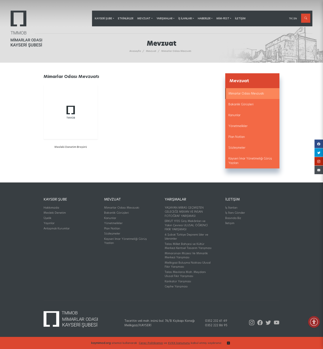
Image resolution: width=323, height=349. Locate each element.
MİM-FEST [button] (222, 18)
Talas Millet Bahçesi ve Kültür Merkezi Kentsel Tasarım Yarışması (188, 246)
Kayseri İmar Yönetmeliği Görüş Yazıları (250, 160)
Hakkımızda (51, 207)
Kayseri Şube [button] (103, 18)
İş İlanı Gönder (235, 213)
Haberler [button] (204, 18)
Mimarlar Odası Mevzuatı (246, 93)
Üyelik (47, 218)
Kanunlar (234, 115)
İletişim (240, 18)
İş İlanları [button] (185, 18)
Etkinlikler (125, 18)
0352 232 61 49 (216, 321)
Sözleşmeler (236, 148)
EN (295, 18)
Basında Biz (233, 218)
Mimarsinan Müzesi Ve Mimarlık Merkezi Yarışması (186, 255)
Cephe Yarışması (176, 286)
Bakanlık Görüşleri (241, 104)
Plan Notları (236, 137)
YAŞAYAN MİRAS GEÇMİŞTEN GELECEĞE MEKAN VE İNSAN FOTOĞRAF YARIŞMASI (184, 212)
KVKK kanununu (179, 345)
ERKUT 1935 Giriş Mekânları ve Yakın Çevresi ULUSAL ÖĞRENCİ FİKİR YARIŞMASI (186, 225)
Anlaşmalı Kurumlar (57, 228)
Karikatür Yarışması (178, 281)
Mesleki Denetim (55, 213)
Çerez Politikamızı (151, 345)
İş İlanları (231, 207)
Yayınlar (49, 223)
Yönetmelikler (238, 126)
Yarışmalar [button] (164, 18)
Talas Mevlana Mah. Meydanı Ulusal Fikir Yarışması (185, 274)
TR (290, 18)
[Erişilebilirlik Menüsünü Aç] (314, 322)
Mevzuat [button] (143, 18)
